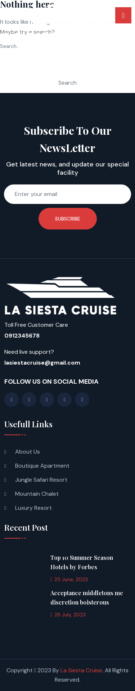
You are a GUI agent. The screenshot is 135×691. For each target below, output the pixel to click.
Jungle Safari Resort (41, 479)
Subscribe (67, 218)
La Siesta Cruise (81, 670)
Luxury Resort (33, 508)
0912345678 (22, 335)
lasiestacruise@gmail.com (42, 362)
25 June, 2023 (69, 579)
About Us (27, 451)
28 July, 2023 (68, 614)
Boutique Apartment (42, 465)
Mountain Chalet (37, 494)
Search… (10, 46)
